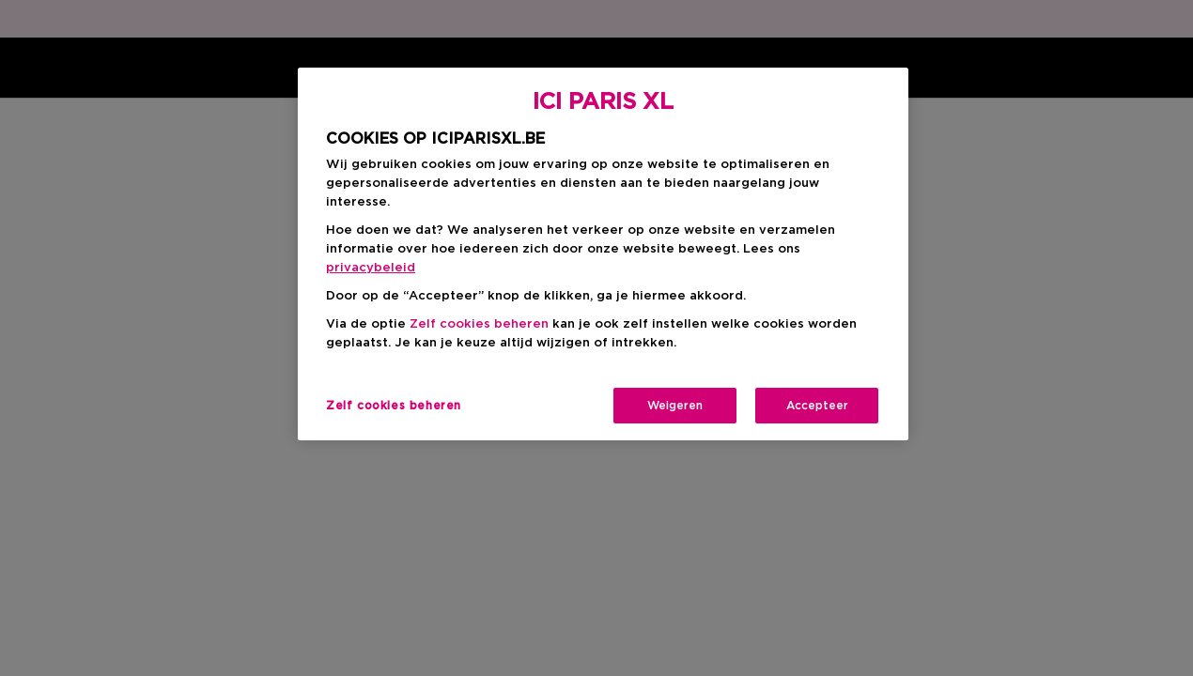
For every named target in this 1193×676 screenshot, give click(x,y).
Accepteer (817, 405)
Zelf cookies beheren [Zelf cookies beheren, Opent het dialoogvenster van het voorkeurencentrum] (393, 405)
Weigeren (675, 405)
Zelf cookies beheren (479, 324)
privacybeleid (370, 268)
